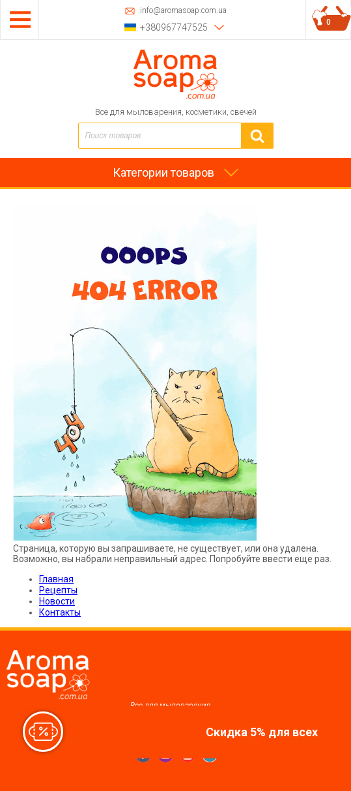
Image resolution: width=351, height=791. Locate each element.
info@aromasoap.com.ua (183, 11)
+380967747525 (174, 27)
